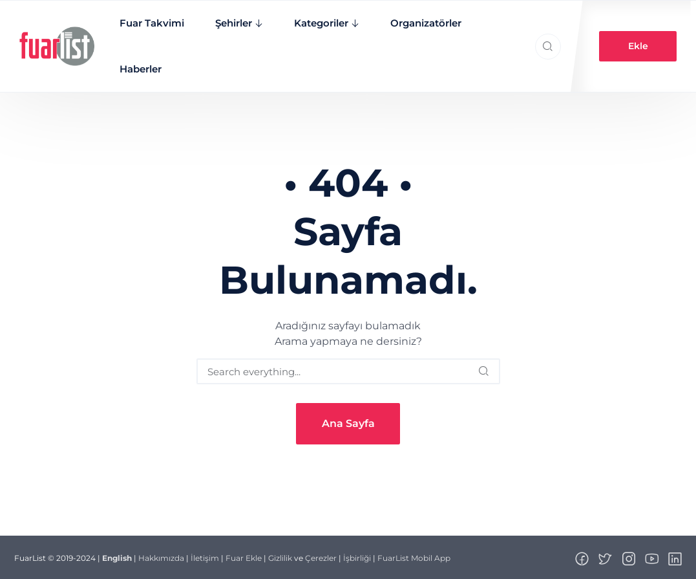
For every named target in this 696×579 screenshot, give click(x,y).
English (117, 558)
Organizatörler (425, 23)
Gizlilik (280, 558)
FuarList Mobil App (413, 558)
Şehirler (233, 23)
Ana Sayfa (348, 423)
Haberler (140, 69)
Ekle (638, 46)
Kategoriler (320, 23)
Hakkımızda (161, 558)
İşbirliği (357, 558)
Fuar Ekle (244, 558)
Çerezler (321, 558)
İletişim (205, 558)
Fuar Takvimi (151, 23)
